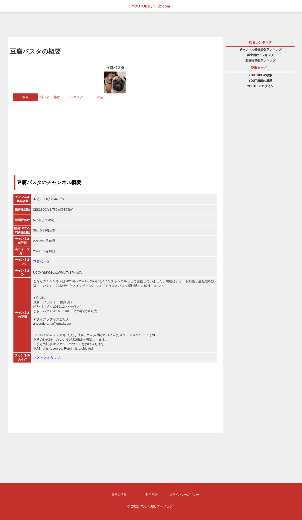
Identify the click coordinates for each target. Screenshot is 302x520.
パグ (36, 357)
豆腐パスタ (41, 262)
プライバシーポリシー (184, 494)
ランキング (75, 97)
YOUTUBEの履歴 (260, 80)
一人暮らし (48, 357)
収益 (100, 97)
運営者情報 (119, 494)
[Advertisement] (115, 136)
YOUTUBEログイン (260, 86)
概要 (25, 97)
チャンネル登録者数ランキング (260, 49)
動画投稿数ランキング (260, 60)
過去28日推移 (50, 97)
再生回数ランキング (260, 55)
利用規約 (152, 494)
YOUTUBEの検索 (260, 75)
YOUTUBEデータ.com (151, 6)
